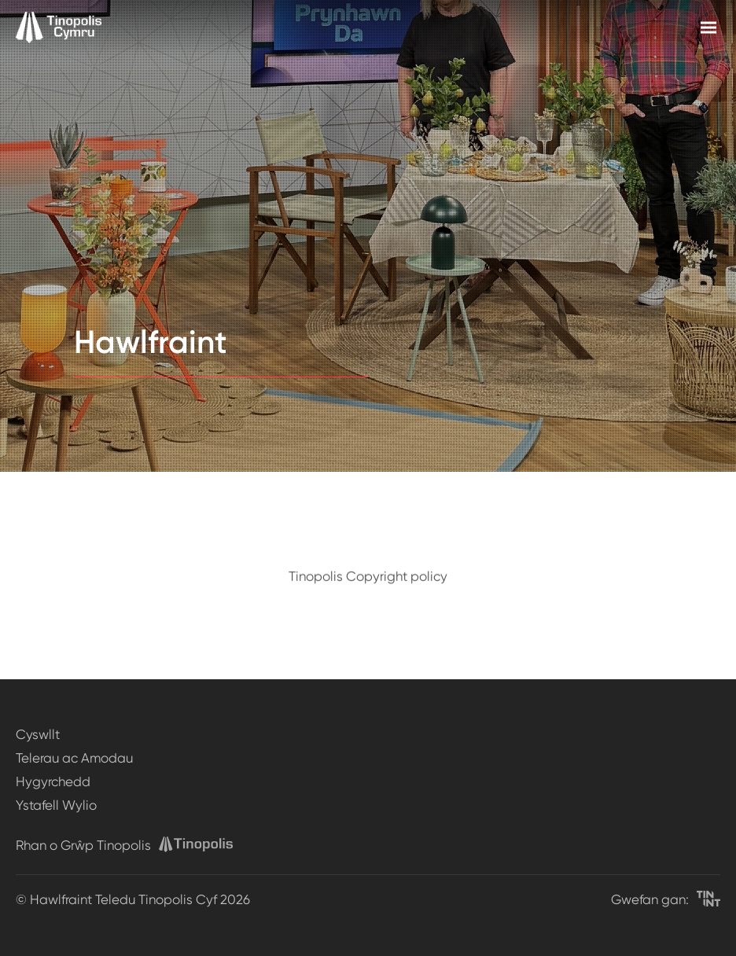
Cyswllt (38, 734)
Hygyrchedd (53, 781)
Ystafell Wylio (56, 805)
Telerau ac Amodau (74, 758)
